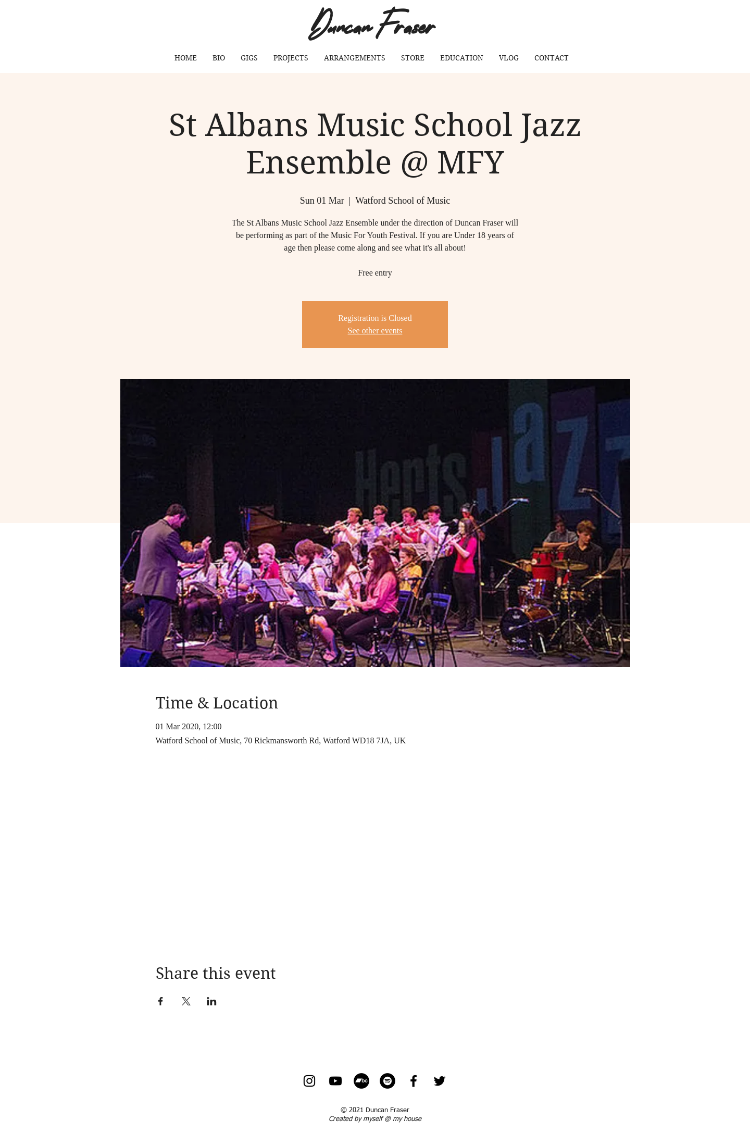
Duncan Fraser (371, 24)
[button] (291, 58)
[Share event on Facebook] (161, 1001)
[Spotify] (387, 1081)
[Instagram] (309, 1081)
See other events (375, 330)
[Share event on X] (186, 1001)
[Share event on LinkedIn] (212, 1001)
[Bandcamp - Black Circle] (361, 1081)
